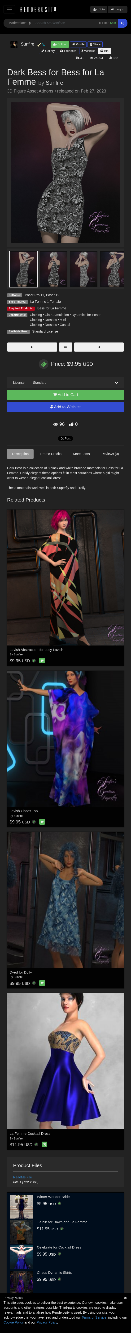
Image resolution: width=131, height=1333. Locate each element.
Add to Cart (65, 394)
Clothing (36, 315)
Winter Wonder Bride (53, 1197)
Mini (63, 320)
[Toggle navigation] (9, 9)
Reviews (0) (110, 454)
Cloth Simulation (57, 315)
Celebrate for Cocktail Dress (59, 1247)
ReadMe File (22, 1177)
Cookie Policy (14, 1322)
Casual (65, 325)
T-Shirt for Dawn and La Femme (62, 1222)
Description (20, 454)
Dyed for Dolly (21, 972)
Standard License (45, 331)
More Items (81, 454)
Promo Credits (50, 454)
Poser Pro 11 (34, 295)
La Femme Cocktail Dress (30, 1133)
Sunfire (54, 83)
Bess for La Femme (51, 308)
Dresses (51, 320)
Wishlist (88, 51)
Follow (59, 44)
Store (95, 44)
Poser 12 (52, 295)
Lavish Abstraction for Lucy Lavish (36, 650)
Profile (78, 44)
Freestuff (68, 51)
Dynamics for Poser (86, 315)
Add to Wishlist (65, 407)
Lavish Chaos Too (24, 811)
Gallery (48, 51)
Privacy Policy (47, 1322)
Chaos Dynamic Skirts (54, 1272)
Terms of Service (94, 1317)
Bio (104, 51)
